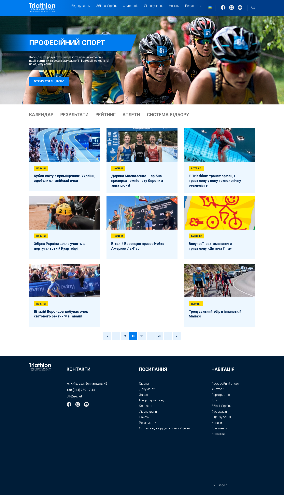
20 (159, 336)
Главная (144, 383)
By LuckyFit (219, 485)
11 (142, 336)
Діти (214, 400)
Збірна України (106, 6)
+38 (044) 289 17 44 (81, 390)
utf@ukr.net (74, 396)
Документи (147, 389)
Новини (174, 6)
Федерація (130, 6)
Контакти (145, 406)
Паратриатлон (221, 395)
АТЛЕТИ (131, 114)
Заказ (143, 395)
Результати (193, 6)
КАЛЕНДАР (41, 114)
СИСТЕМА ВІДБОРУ (168, 114)
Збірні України (221, 406)
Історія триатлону (151, 400)
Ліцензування (153, 6)
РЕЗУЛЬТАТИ (74, 114)
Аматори (217, 389)
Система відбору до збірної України (164, 428)
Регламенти (147, 423)
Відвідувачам (81, 6)
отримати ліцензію (49, 81)
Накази (144, 417)
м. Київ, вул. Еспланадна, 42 (87, 383)
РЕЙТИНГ (105, 114)
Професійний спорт (225, 383)
